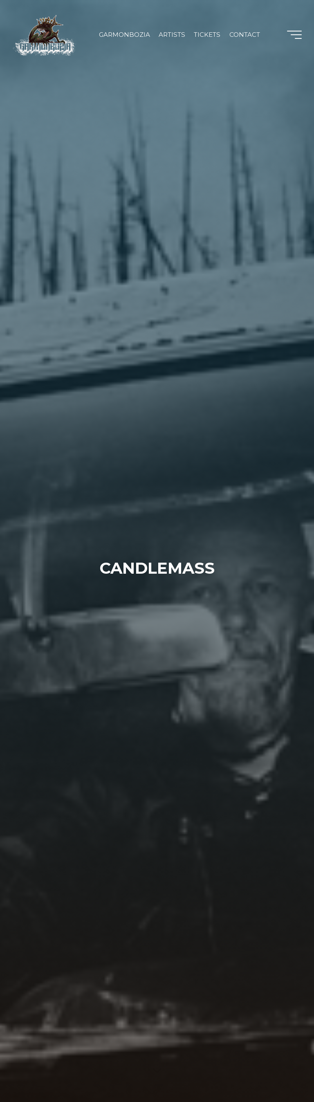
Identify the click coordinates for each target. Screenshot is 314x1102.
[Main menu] (294, 35)
